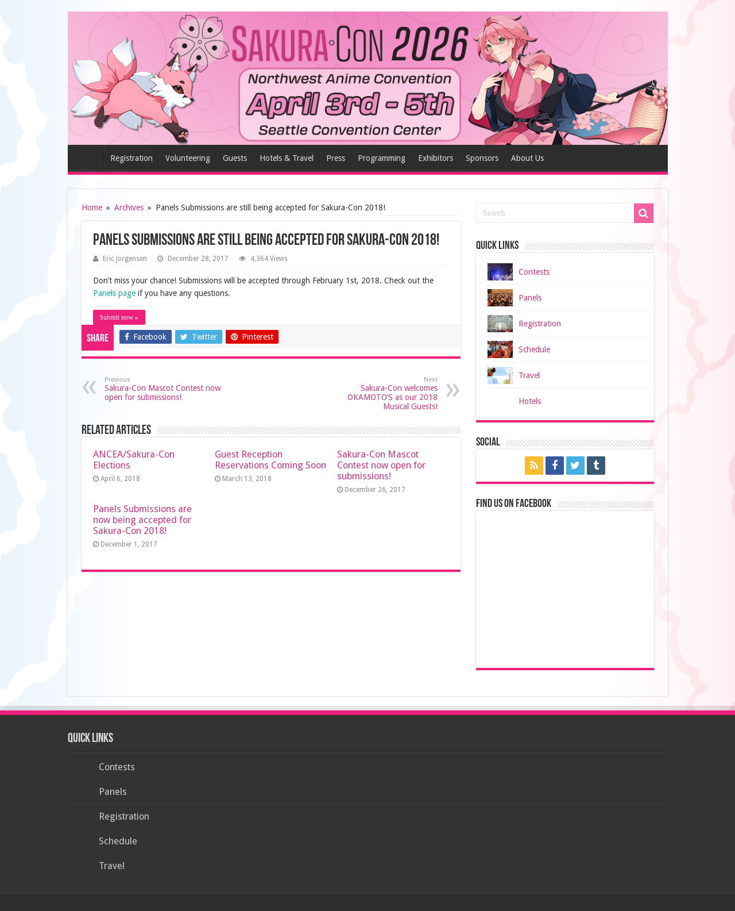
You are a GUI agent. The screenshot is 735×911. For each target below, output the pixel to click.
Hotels (530, 401)
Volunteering (187, 158)
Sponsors (482, 158)
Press (335, 158)
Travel (529, 375)
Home (88, 157)
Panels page (114, 293)
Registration (131, 158)
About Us (527, 158)
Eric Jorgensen (125, 259)
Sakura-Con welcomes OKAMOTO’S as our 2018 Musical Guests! (379, 393)
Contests (534, 271)
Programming (381, 158)
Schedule (534, 349)
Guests (235, 158)
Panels (530, 297)
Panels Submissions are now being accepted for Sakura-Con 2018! (142, 519)
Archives (129, 207)
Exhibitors (435, 158)
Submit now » (119, 317)
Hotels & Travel (287, 158)
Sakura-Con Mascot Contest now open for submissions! (163, 389)
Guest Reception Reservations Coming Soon (270, 460)
